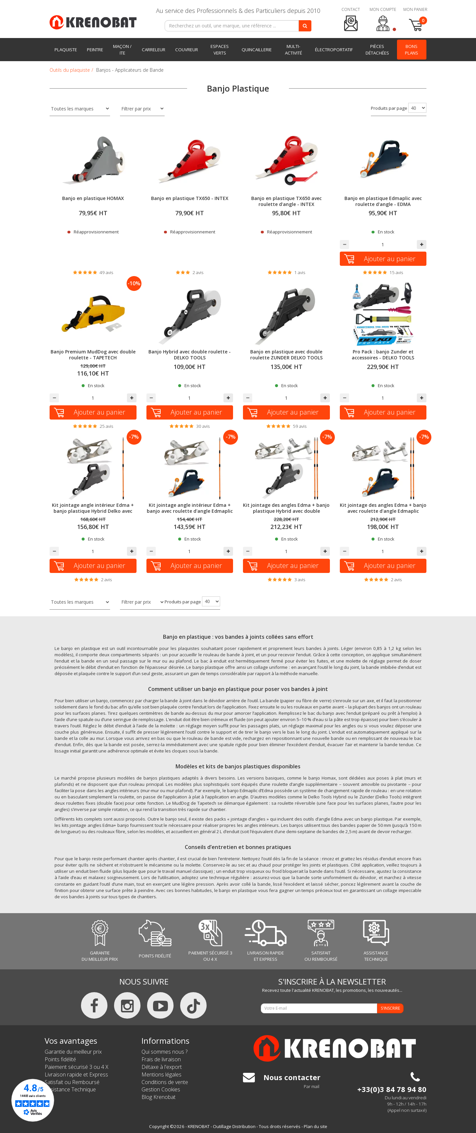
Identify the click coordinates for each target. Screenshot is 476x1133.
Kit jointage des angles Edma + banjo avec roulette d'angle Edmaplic (383, 508)
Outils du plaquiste (70, 70)
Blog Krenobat (158, 1097)
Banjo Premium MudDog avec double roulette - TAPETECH (93, 354)
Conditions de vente (164, 1082)
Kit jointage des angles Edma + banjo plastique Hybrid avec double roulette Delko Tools (286, 511)
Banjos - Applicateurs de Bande (130, 70)
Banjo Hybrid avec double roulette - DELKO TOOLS (189, 354)
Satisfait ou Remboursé (72, 1082)
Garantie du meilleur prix (73, 1051)
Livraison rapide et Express (76, 1074)
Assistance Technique (70, 1089)
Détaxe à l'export (161, 1067)
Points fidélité (60, 1059)
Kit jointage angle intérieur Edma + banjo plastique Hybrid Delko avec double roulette (93, 511)
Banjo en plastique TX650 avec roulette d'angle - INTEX (286, 201)
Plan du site (315, 1126)
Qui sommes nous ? (164, 1051)
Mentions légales (161, 1074)
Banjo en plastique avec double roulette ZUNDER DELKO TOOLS (286, 354)
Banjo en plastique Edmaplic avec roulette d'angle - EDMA (383, 201)
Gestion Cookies (160, 1089)
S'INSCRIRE (390, 1008)
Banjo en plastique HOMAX (93, 198)
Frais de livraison (161, 1059)
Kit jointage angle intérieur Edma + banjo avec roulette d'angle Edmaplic (190, 508)
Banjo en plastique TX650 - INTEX (189, 198)
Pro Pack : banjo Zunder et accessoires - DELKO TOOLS (383, 354)
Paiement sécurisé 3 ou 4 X (76, 1067)
